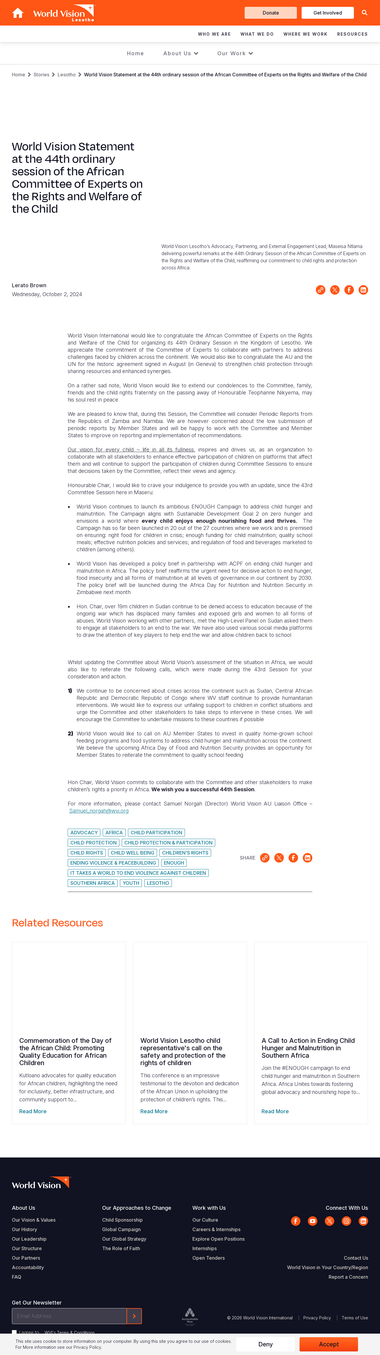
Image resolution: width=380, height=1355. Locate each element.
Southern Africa (92, 883)
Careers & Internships (216, 1229)
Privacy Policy (317, 1317)
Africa (114, 833)
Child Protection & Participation (168, 843)
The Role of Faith (121, 1248)
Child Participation (156, 833)
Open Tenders (208, 1258)
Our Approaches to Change (136, 1208)
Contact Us (356, 1258)
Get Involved (328, 13)
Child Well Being (132, 853)
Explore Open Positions (218, 1239)
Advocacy (84, 833)
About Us (177, 53)
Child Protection (93, 843)
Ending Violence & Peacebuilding (113, 863)
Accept (329, 1344)
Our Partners (26, 1258)
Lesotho (67, 75)
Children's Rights (185, 853)
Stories (41, 75)
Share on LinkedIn (363, 290)
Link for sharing (320, 290)
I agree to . (57, 1332)
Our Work (231, 53)
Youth (131, 883)
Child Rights (86, 853)
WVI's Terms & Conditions (70, 1332)
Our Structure (27, 1248)
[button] (364, 13)
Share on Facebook (349, 290)
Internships (204, 1248)
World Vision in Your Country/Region (327, 1267)
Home (135, 53)
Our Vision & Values (34, 1220)
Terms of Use (355, 1317)
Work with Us (209, 1208)
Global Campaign (121, 1229)
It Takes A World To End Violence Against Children (138, 873)
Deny (265, 1344)
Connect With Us (347, 1208)
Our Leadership (29, 1239)
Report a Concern (348, 1277)
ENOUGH (174, 863)
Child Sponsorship (122, 1220)
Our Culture (205, 1220)
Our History (24, 1229)
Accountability (28, 1267)
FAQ (16, 1277)
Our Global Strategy (124, 1239)
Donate (271, 13)
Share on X (335, 290)
